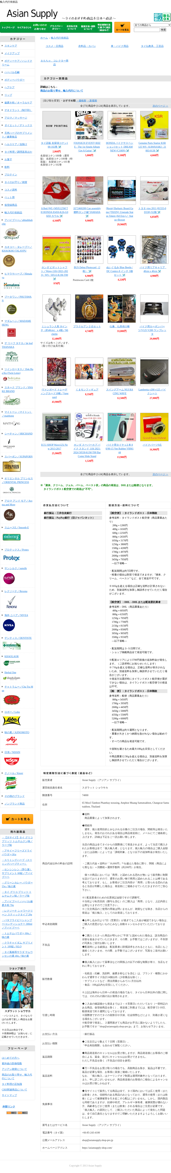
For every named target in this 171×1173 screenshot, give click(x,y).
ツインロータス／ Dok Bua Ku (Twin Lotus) (17, 375)
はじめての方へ (10, 1058)
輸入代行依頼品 (13, 212)
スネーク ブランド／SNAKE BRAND (17, 396)
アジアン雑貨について (14, 1069)
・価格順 (81, 100)
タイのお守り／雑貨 (15, 182)
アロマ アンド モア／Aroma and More (17, 510)
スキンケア (10, 45)
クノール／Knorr (17, 781)
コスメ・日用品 (54, 46)
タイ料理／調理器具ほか (18, 152)
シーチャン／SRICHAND (17, 441)
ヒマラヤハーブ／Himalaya (17, 281)
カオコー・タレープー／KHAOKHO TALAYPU (17, 257)
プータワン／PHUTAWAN (17, 305)
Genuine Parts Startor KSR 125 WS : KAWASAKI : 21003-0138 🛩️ (152, 147)
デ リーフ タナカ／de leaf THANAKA (17, 353)
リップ (8, 95)
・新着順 (92, 100)
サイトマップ (9, 1095)
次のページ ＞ (160, 106)
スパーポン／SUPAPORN (17, 464)
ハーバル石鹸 (12, 72)
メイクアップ (12, 53)
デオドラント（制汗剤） (18, 110)
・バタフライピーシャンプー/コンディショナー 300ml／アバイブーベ (17, 924)
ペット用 (9, 197)
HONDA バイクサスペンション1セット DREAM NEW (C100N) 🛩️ (119, 147)
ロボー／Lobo (17, 719)
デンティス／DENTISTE (17, 644)
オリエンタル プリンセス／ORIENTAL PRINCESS (17, 486)
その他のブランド (14, 796)
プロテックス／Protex (17, 555)
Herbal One (17, 676)
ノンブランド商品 (14, 803)
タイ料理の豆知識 (12, 1084)
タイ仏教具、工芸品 (152, 46)
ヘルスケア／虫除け (15, 144)
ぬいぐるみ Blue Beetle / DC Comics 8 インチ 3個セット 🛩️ (119, 271)
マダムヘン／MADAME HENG (17, 329)
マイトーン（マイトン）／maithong (17, 419)
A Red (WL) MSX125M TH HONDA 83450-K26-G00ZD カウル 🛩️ (54, 212)
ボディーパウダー (14, 80)
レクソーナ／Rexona (17, 600)
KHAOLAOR (17, 661)
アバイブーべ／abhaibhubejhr (17, 230)
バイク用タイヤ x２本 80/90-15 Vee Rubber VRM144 (120, 449)
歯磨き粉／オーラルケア (18, 102)
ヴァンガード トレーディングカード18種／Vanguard (54, 393)
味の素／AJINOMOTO (17, 739)
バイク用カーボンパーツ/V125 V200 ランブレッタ (152, 330)
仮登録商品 (10, 205)
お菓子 (8, 159)
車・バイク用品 (120, 46)
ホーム (44, 37)
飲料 (7, 167)
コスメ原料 (10, 189)
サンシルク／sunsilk (17, 576)
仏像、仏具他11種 (120, 326)
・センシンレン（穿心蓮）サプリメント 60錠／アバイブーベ (17, 873)
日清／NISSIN (17, 759)
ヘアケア (9, 87)
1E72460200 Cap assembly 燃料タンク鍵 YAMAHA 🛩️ (87, 212)
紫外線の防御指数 (12, 1063)
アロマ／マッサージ (15, 117)
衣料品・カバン (87, 46)
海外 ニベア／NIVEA (17, 623)
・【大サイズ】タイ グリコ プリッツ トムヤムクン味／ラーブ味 (17, 841)
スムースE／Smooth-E (17, 535)
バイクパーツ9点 (152, 445)
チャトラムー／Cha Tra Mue (17, 695)
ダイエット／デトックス (18, 125)
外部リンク (9, 1106)
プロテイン (10, 174)
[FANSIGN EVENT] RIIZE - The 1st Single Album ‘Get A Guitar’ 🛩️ (87, 147)
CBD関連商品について (14, 1089)
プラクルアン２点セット (87, 326)
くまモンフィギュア (87, 389)
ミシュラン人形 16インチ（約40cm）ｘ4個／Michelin (54, 330)
